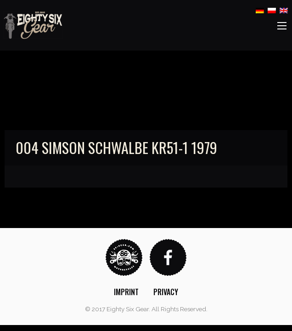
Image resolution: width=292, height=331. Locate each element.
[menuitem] (126, 292)
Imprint (126, 291)
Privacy (165, 291)
